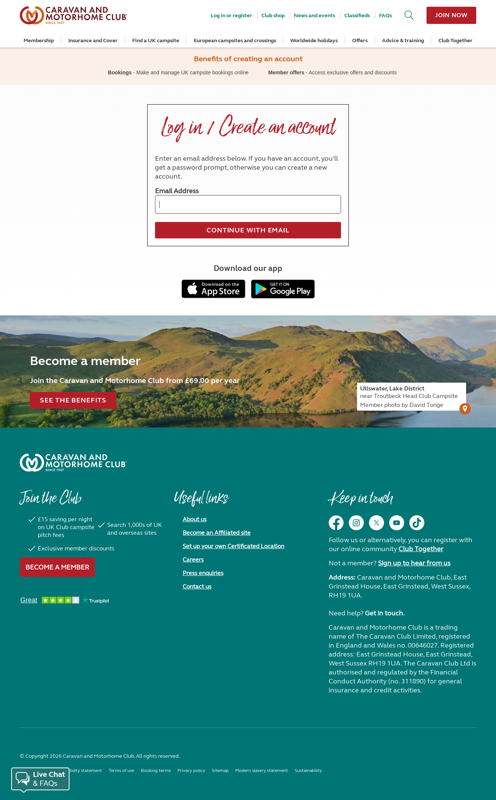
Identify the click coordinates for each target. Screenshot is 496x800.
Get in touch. (384, 613)
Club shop (273, 15)
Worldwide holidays (314, 40)
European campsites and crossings (235, 40)
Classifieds (357, 15)
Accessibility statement (78, 770)
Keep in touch (361, 502)
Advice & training (403, 40)
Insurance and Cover (93, 40)
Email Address (177, 191)
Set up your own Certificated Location (233, 546)
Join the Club (50, 502)
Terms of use (121, 770)
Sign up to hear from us (414, 563)
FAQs (385, 15)
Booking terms (156, 770)
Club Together (455, 40)
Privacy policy (191, 770)
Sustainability (308, 770)
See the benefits (73, 400)
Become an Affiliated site (217, 532)
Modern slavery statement (261, 770)
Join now (451, 15)
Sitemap (220, 770)
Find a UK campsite (155, 40)
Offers (360, 40)
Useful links (201, 502)
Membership (39, 40)
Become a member (57, 567)
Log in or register (231, 15)
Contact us (197, 586)
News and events (314, 15)
